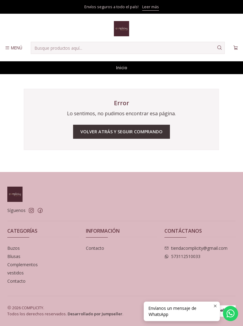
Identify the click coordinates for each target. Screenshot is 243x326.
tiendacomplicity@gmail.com (195, 248)
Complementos (22, 264)
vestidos (15, 273)
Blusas (13, 256)
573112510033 (182, 256)
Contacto (16, 281)
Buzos (13, 248)
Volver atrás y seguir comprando (121, 131)
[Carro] (235, 48)
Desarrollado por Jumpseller (95, 314)
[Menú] (13, 48)
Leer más (150, 6)
